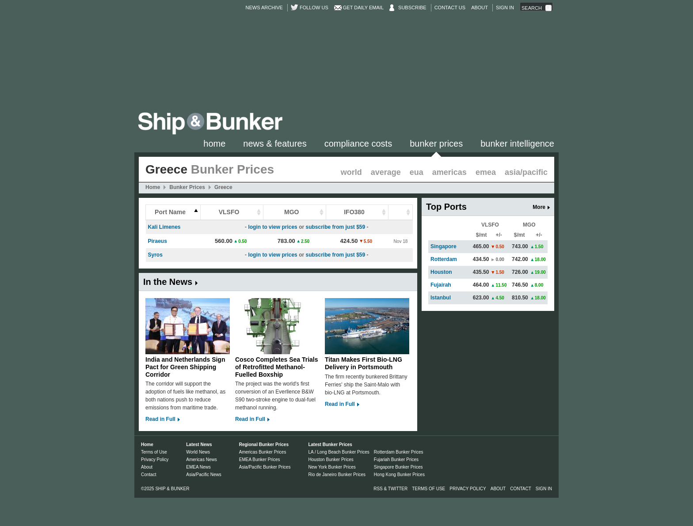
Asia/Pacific (526, 172)
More (539, 207)
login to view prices (272, 227)
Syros (155, 255)
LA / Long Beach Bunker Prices (338, 452)
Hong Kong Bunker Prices (399, 474)
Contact (148, 474)
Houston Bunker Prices (330, 459)
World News (198, 452)
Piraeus (157, 241)
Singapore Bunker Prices (398, 467)
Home (214, 143)
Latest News (199, 444)
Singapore (443, 246)
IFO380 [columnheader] (354, 212)
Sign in (505, 7)
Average (386, 172)
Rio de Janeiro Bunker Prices (337, 474)
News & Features (274, 143)
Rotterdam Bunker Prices (398, 452)
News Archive (264, 7)
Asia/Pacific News (203, 474)
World (351, 172)
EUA (416, 172)
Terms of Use (154, 452)
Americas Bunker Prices (262, 452)
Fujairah (440, 285)
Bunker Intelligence (517, 143)
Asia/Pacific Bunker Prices (265, 467)
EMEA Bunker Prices (259, 459)
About (479, 7)
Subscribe (412, 7)
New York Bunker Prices (331, 467)
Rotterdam (443, 259)
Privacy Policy (154, 459)
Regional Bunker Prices (264, 444)
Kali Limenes (164, 227)
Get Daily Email (363, 7)
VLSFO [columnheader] (229, 212)
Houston (441, 272)
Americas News (201, 459)
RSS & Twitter (390, 488)
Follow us (314, 7)
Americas (449, 172)
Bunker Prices (436, 143)
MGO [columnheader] (291, 212)
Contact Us (450, 7)
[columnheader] (400, 212)
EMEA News (198, 467)
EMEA (486, 172)
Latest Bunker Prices (330, 444)
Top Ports (446, 207)
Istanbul (440, 298)
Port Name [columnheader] (170, 212)
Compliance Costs (358, 143)
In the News (167, 282)
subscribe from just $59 (335, 227)
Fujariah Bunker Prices (396, 459)
